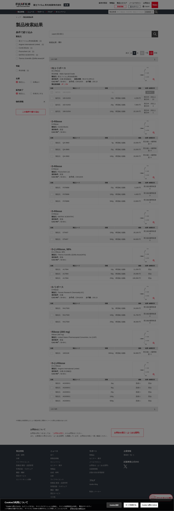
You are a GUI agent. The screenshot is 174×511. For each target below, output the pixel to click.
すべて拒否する (131, 505)
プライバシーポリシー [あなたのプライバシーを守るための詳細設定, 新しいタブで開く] (77, 508)
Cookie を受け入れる (149, 505)
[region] (87, 505)
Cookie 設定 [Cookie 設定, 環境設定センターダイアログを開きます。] (114, 505)
